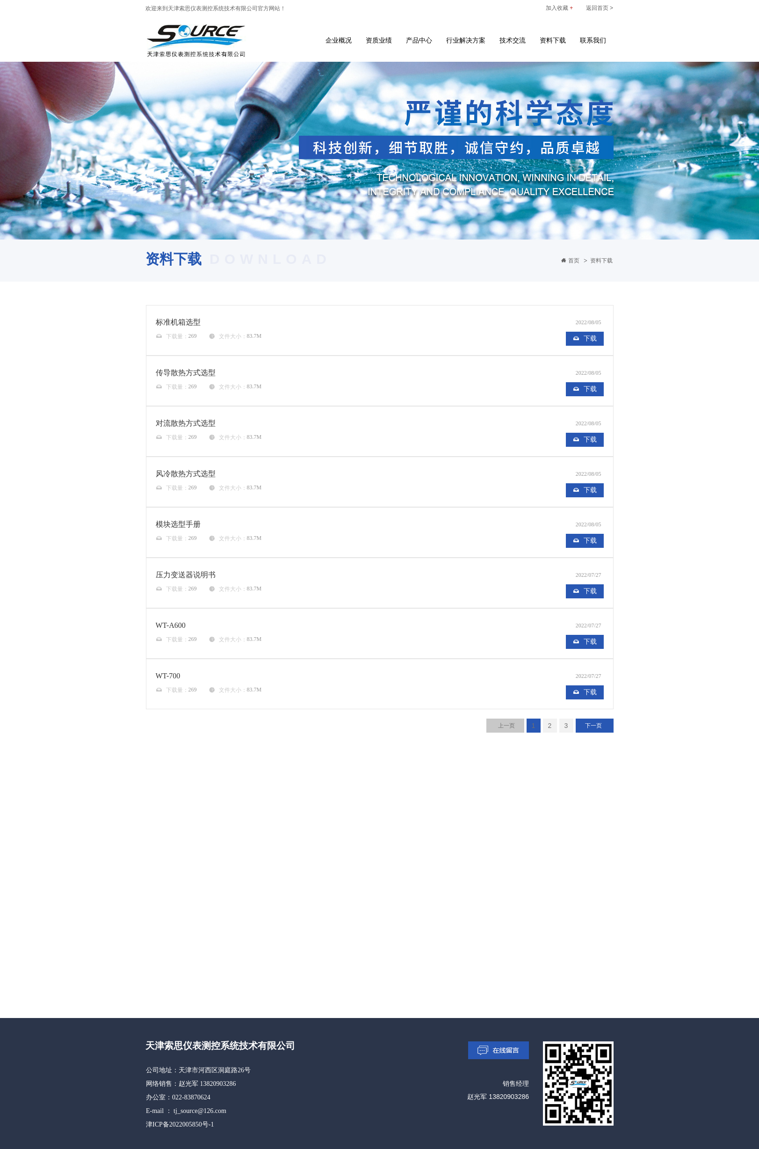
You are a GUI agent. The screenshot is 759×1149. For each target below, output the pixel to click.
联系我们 (593, 40)
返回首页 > (599, 8)
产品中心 (419, 40)
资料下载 (553, 40)
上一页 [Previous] (506, 725)
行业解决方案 (465, 40)
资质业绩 (379, 40)
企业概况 (338, 40)
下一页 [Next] (593, 725)
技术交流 (512, 40)
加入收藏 (559, 8)
